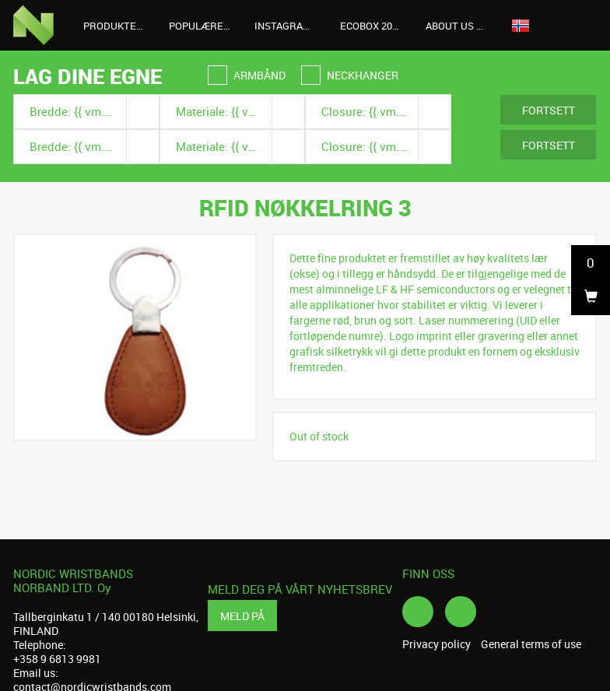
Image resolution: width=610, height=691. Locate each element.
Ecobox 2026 (371, 26)
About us (458, 26)
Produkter (120, 26)
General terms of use (531, 644)
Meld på (242, 616)
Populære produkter (206, 26)
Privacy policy (436, 644)
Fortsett (548, 110)
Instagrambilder (291, 26)
